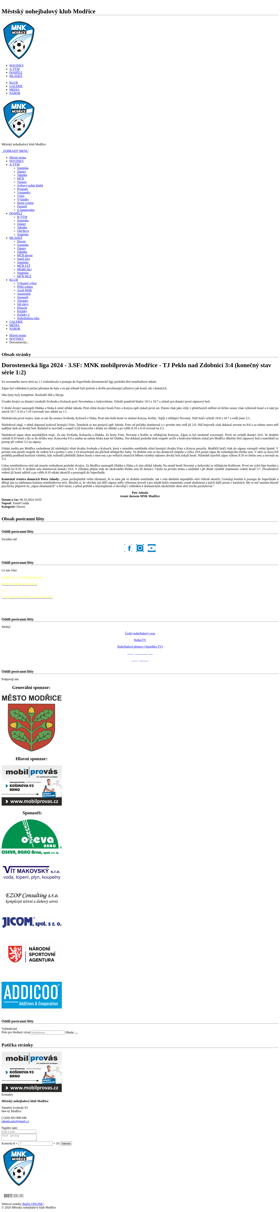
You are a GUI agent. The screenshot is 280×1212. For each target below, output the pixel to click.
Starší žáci (23, 258)
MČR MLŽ (24, 276)
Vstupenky (24, 192)
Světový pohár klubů (30, 185)
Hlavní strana (17, 157)
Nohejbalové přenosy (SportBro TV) (140, 646)
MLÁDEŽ (15, 76)
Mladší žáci (24, 269)
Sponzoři (22, 297)
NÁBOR (14, 93)
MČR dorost (25, 255)
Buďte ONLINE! (33, 1205)
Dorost (21, 241)
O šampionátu (25, 210)
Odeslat (65, 1144)
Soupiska (23, 168)
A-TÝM (14, 69)
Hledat (70, 1032)
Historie (22, 307)
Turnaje (22, 182)
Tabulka (22, 175)
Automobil (24, 293)
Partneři (22, 206)
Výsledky (23, 199)
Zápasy (21, 171)
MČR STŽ (23, 265)
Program (22, 189)
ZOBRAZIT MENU (15, 151)
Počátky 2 (23, 314)
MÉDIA (14, 89)
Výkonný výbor (27, 283)
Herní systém (25, 203)
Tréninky (22, 300)
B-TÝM (22, 217)
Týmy (20, 196)
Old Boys (23, 231)
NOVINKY (16, 65)
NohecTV (140, 640)
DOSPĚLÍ (15, 72)
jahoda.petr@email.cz (15, 1121)
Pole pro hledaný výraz (16, 1032)
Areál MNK (24, 290)
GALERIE (16, 86)
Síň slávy (23, 304)
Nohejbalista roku (28, 318)
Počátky (22, 311)
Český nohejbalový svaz (140, 633)
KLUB (13, 82)
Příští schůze (25, 286)
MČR (20, 178)
